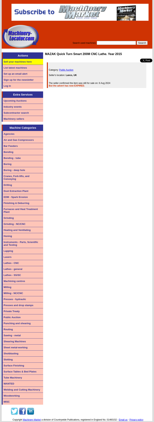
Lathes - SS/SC (12, 275)
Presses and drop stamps (18, 305)
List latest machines (15, 67)
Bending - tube (12, 158)
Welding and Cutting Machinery (22, 389)
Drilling (8, 185)
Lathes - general (13, 269)
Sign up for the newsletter (19, 79)
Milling (7, 287)
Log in (7, 85)
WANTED (9, 383)
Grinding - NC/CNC (14, 224)
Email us (123, 419)
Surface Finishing (14, 365)
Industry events (13, 106)
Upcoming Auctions (15, 100)
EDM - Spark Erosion (16, 197)
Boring (7, 164)
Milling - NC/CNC (13, 293)
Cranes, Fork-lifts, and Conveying (16, 177)
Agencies (9, 133)
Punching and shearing (17, 323)
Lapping (8, 251)
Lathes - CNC (11, 263)
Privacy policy (136, 419)
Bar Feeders (11, 146)
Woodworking (12, 395)
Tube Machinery (13, 377)
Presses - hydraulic (15, 299)
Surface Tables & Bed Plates (20, 371)
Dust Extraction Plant (16, 191)
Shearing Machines (15, 341)
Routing (8, 329)
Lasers (7, 257)
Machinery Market (32, 419)
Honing (8, 236)
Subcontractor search (16, 112)
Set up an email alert (15, 73)
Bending (8, 152)
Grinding (9, 218)
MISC (7, 401)
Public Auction (12, 317)
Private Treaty (12, 311)
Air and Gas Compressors (19, 140)
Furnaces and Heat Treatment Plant (21, 210)
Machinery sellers (14, 118)
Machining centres (14, 281)
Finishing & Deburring (16, 203)
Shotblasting (11, 353)
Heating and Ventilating (17, 230)
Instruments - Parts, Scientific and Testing (21, 243)
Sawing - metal (12, 335)
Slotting (8, 359)
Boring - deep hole (14, 170)
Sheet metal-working (15, 347)
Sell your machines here (18, 61)
